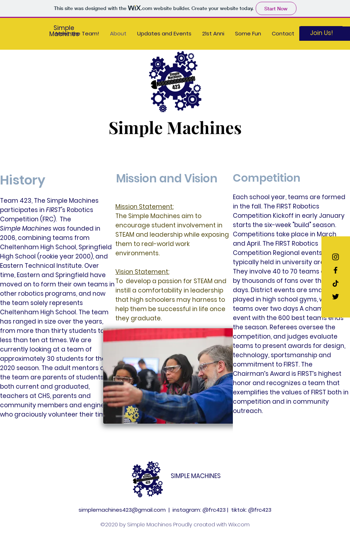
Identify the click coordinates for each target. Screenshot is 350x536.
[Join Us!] (321, 33)
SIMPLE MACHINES (196, 476)
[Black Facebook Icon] (335, 270)
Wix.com (239, 524)
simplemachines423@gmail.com (122, 509)
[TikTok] (335, 283)
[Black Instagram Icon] (335, 256)
